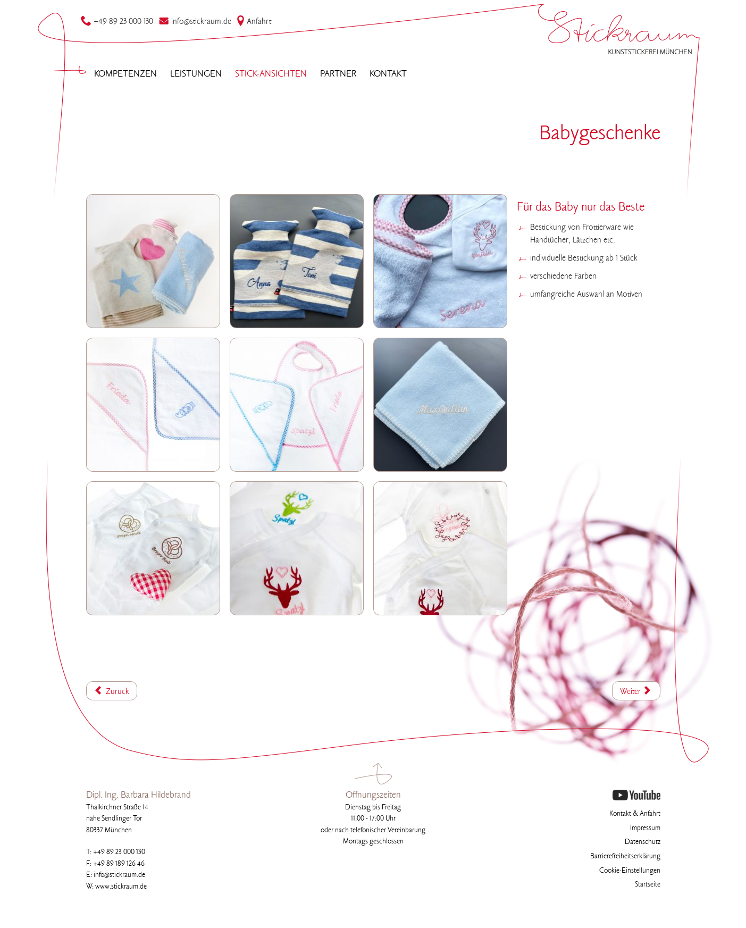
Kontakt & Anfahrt (634, 814)
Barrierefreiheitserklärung (625, 856)
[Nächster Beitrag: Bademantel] (636, 690)
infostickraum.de (194, 22)
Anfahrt (254, 22)
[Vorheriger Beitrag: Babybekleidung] (111, 690)
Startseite (647, 885)
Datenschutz (642, 842)
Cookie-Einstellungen (629, 871)
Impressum (645, 828)
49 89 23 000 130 (117, 22)
